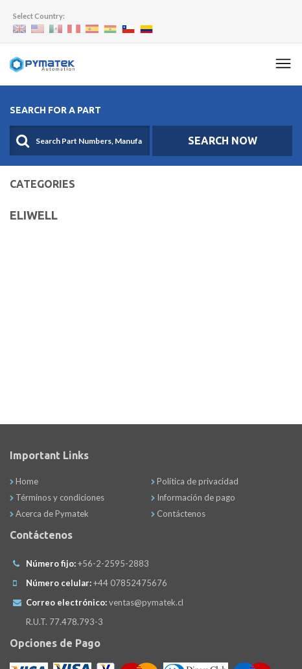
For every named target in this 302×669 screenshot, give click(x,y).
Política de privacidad (194, 481)
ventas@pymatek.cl (146, 602)
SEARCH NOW (222, 140)
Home (24, 481)
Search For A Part (55, 110)
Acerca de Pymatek (49, 513)
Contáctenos (178, 513)
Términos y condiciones (57, 497)
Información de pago (193, 497)
